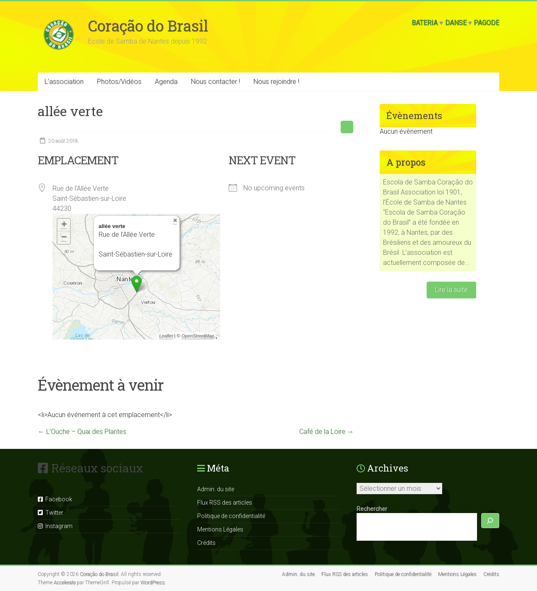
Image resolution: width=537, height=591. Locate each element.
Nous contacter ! (215, 82)
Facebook (55, 499)
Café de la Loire (326, 431)
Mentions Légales (220, 529)
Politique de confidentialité (231, 516)
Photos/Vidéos (119, 82)
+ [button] (64, 225)
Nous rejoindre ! (276, 82)
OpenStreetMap (197, 335)
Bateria (425, 23)
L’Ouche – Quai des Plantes (82, 431)
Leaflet (166, 335)
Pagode (486, 23)
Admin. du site (215, 489)
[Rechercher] (490, 521)
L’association (63, 82)
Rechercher (372, 508)
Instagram (55, 526)
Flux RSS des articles (224, 502)
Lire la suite (451, 290)
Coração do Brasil (148, 26)
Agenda (166, 82)
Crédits (206, 542)
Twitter (50, 512)
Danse (456, 23)
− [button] (64, 237)
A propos (405, 162)
